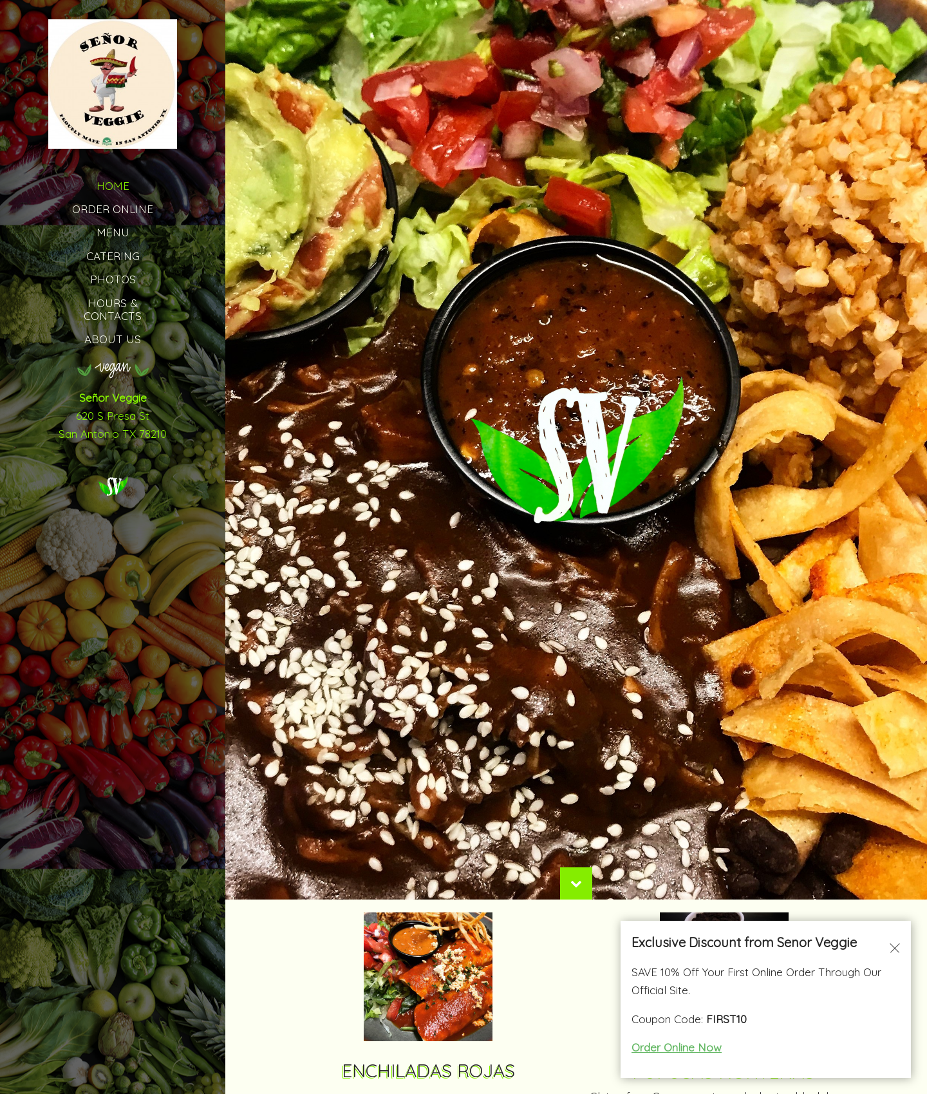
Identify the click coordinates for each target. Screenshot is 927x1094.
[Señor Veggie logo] (113, 484)
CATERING (113, 256)
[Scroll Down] (576, 919)
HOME (113, 186)
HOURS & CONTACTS (113, 309)
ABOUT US (112, 339)
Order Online (112, 209)
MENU (113, 232)
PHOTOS (113, 279)
